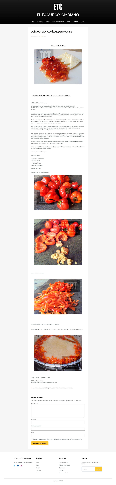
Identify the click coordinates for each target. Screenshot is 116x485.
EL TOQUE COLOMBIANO (58, 15)
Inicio (37, 462)
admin (44, 36)
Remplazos (61, 467)
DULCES (43, 388)
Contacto (38, 473)
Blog (37, 465)
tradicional (70, 388)
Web (32, 432)
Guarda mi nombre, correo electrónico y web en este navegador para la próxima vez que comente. (57, 439)
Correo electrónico (36, 426)
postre (54, 388)
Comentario (34, 403)
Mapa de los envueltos (64, 465)
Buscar (98, 469)
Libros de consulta (63, 462)
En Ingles (61, 470)
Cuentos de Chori (63, 473)
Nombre (33, 419)
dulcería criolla (37, 388)
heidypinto (49, 388)
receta (58, 388)
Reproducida (63, 388)
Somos (38, 467)
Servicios (38, 470)
